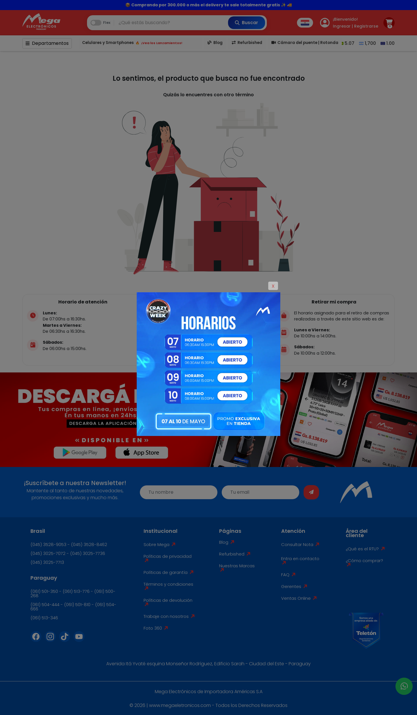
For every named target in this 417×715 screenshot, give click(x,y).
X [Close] (273, 286)
